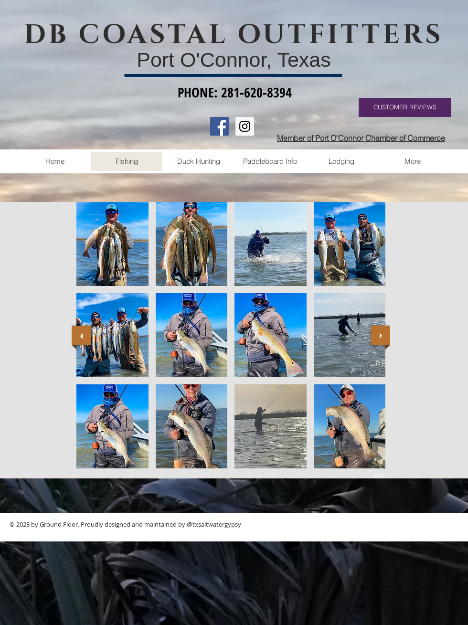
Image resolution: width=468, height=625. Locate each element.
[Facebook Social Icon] (219, 126)
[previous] (81, 335)
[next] (380, 335)
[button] (112, 244)
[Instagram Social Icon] (244, 126)
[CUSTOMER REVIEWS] (405, 107)
